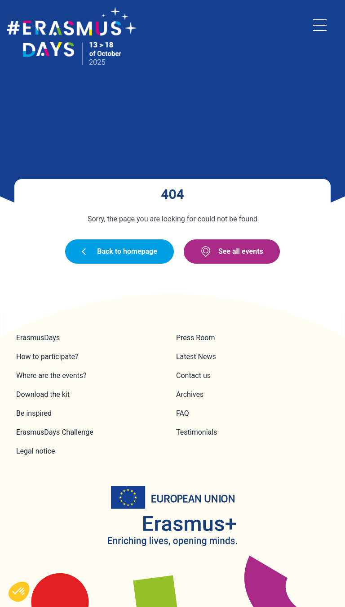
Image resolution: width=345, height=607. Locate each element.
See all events (231, 251)
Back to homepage (119, 251)
